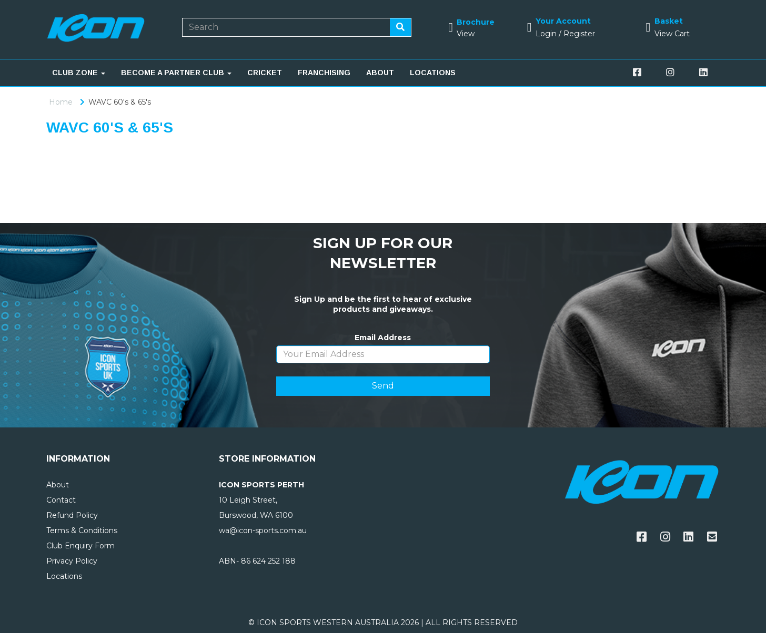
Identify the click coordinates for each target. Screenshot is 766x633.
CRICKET (264, 72)
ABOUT (380, 72)
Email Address (383, 337)
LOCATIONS (433, 72)
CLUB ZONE (78, 72)
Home (61, 102)
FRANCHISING (324, 72)
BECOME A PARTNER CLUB (176, 72)
